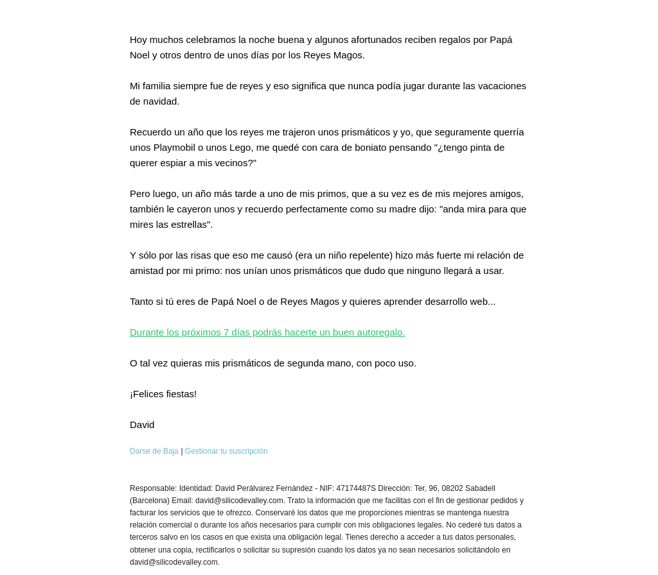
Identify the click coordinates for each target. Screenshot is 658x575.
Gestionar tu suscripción (226, 451)
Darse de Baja (154, 451)
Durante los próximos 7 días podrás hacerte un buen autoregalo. (267, 332)
